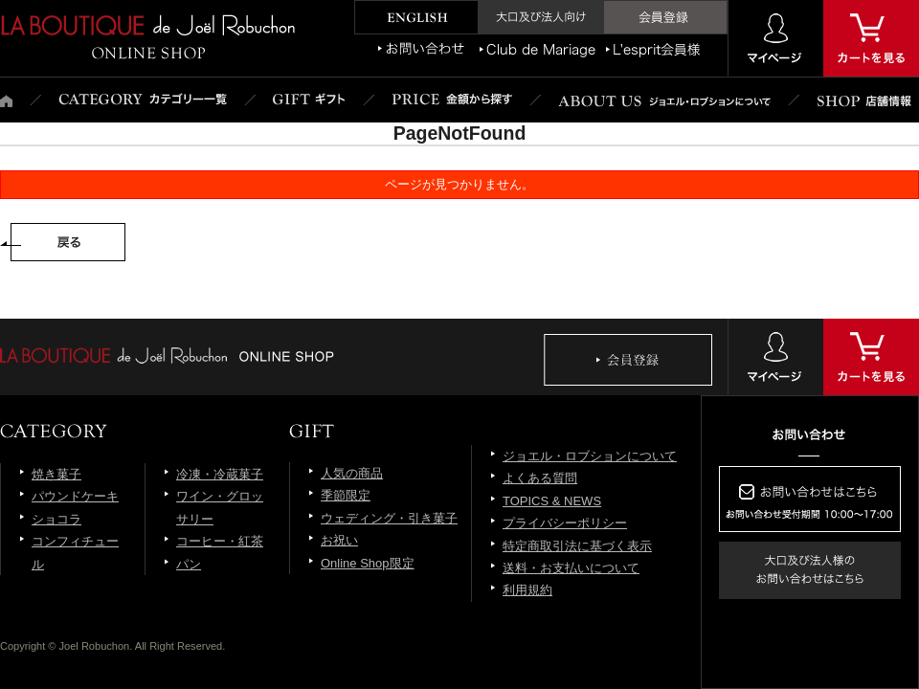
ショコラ (56, 519)
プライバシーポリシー (565, 523)
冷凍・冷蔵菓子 (219, 474)
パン (188, 564)
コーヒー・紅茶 (219, 541)
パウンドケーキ (75, 496)
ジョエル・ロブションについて (590, 456)
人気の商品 (352, 473)
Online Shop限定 (368, 563)
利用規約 (527, 590)
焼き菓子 (56, 474)
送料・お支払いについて (571, 568)
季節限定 (345, 495)
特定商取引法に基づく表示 (577, 546)
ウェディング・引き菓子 (389, 518)
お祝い (339, 540)
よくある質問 (540, 478)
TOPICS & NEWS (552, 501)
